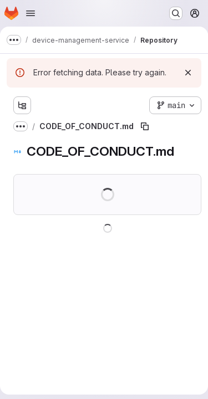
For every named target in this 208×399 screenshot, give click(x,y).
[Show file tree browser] (22, 105)
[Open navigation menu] (30, 13)
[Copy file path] (145, 126)
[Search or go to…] (175, 13)
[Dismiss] (188, 72)
